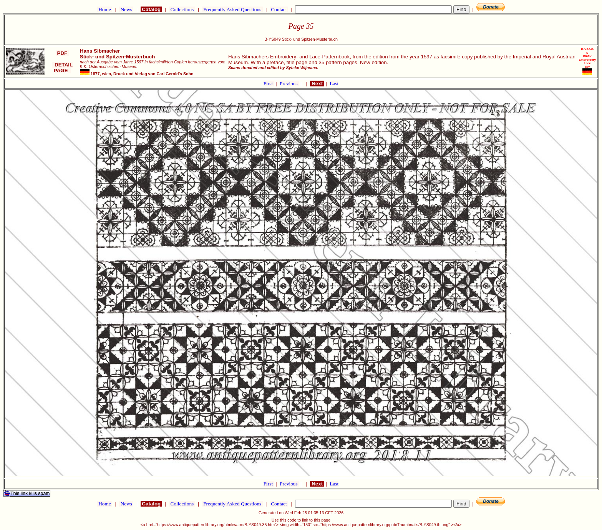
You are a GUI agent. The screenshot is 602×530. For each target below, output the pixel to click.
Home (104, 9)
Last (334, 83)
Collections (182, 9)
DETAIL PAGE (62, 67)
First (269, 83)
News (126, 9)
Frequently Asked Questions (232, 9)
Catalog (151, 9)
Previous (289, 83)
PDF (62, 53)
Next (317, 83)
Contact (279, 9)
